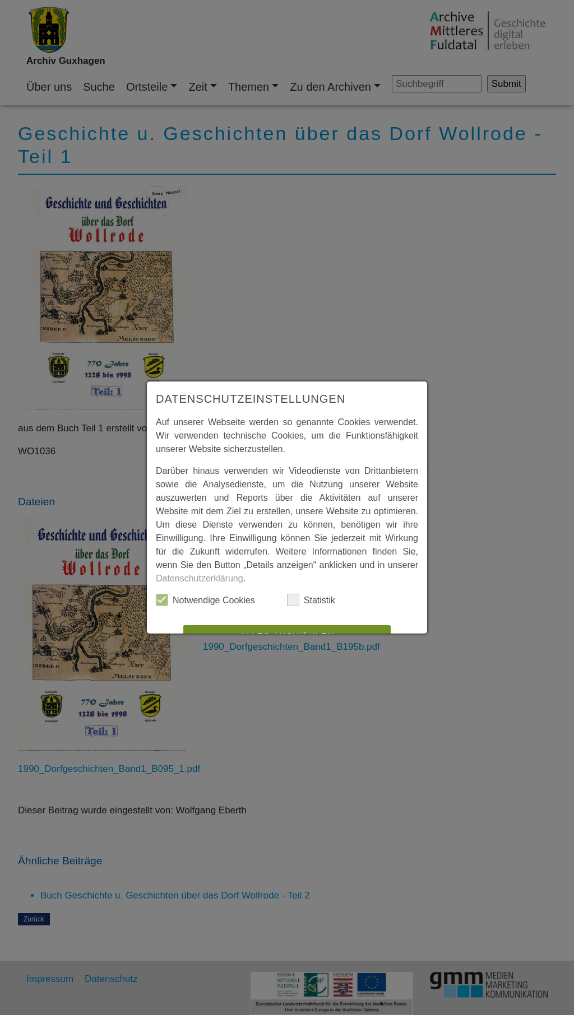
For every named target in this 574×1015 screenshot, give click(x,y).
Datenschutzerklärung (199, 578)
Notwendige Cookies (205, 600)
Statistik (311, 600)
